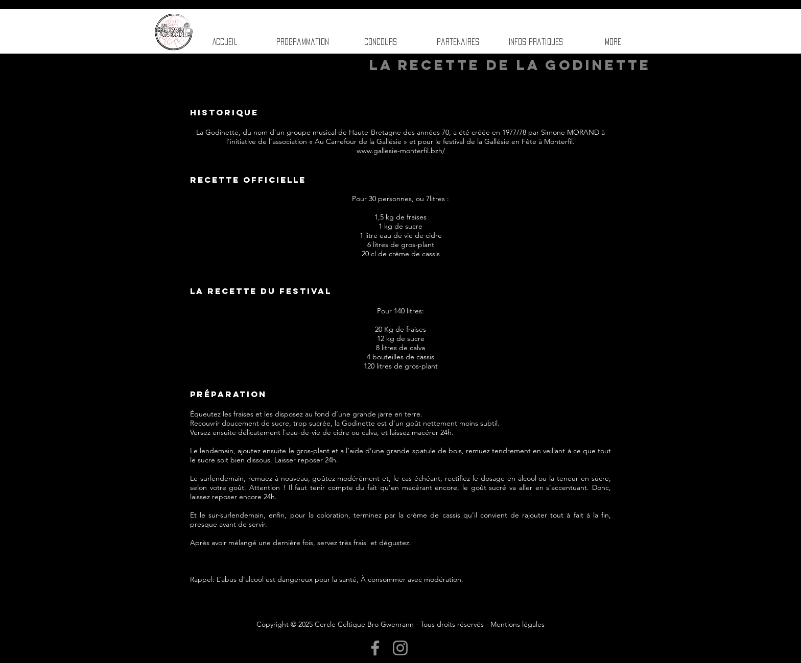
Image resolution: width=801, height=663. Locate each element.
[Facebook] (375, 648)
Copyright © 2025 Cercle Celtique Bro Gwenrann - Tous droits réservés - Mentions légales (400, 624)
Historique (224, 112)
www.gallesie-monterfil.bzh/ (401, 150)
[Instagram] (400, 648)
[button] (458, 42)
